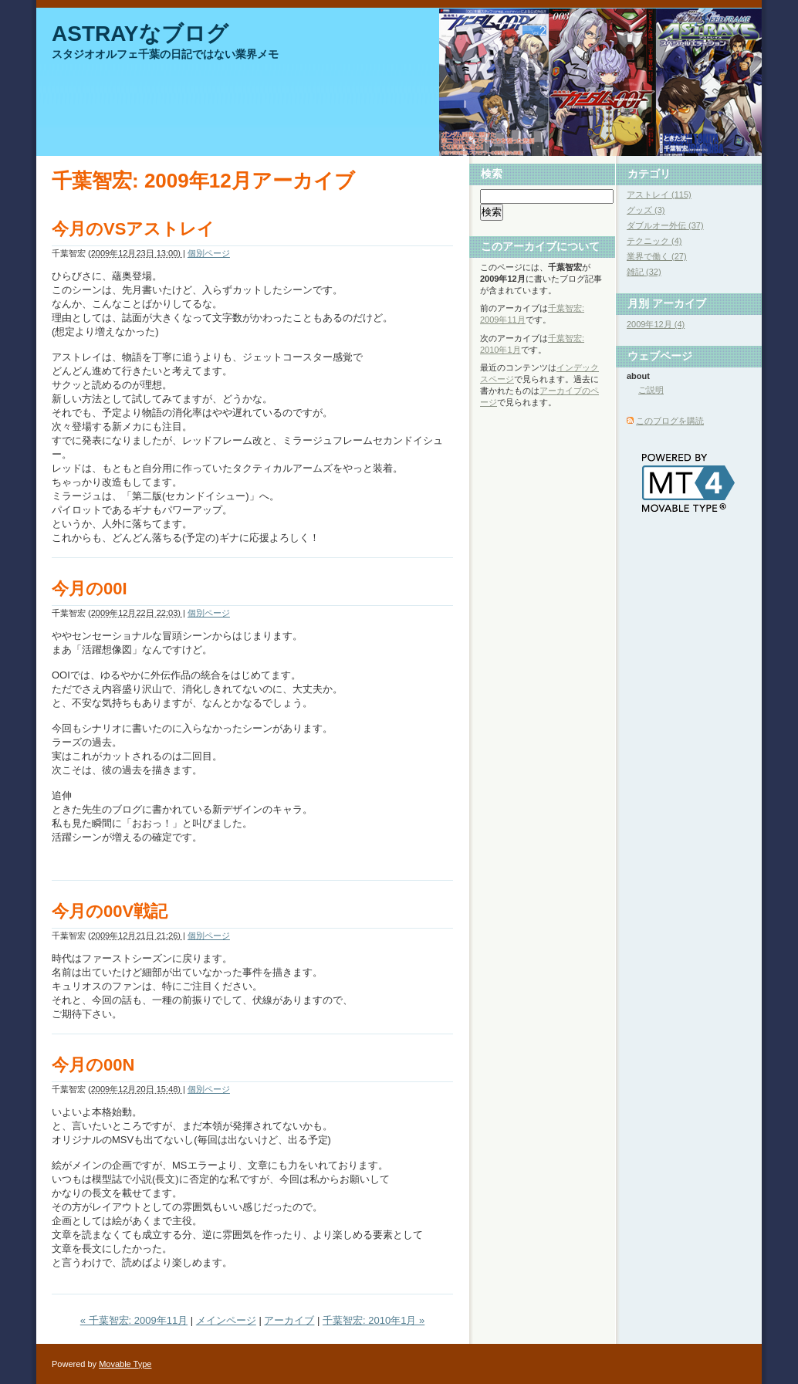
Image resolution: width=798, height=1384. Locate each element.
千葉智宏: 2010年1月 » (373, 1320)
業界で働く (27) (657, 256)
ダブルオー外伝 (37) (665, 225)
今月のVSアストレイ (133, 229)
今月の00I (89, 588)
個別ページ (209, 253)
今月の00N (93, 1064)
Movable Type (125, 1364)
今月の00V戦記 (109, 911)
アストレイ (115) (659, 194)
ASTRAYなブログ (140, 34)
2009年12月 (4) (656, 324)
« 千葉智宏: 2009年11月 (134, 1320)
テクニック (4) (654, 240)
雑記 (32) (644, 271)
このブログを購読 (670, 420)
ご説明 (651, 389)
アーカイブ (289, 1320)
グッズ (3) (646, 210)
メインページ (226, 1320)
